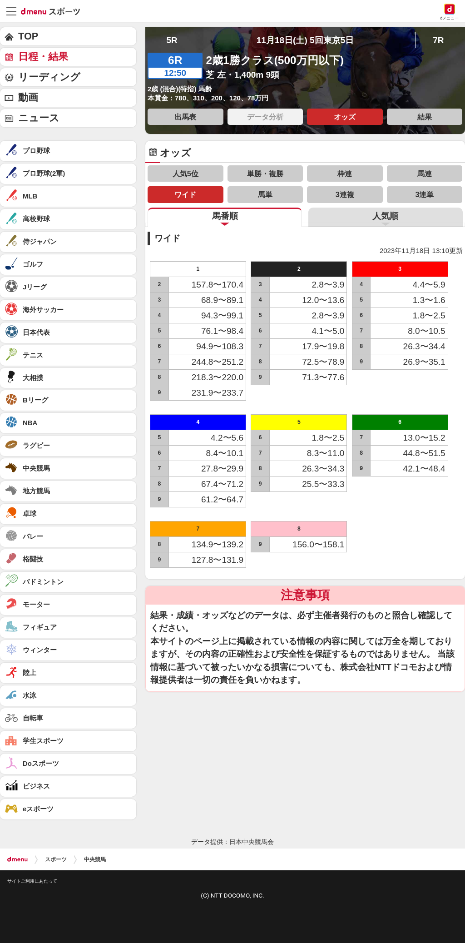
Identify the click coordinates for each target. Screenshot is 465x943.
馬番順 (225, 216)
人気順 (385, 216)
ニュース (38, 118)
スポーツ (56, 859)
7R (438, 40)
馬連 (424, 173)
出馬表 (185, 117)
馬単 (265, 194)
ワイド (185, 194)
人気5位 (185, 173)
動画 (28, 97)
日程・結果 (43, 56)
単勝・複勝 (265, 173)
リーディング (49, 77)
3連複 (345, 194)
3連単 (424, 194)
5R (171, 40)
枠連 (344, 173)
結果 (424, 117)
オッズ (345, 117)
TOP (28, 36)
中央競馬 (95, 859)
